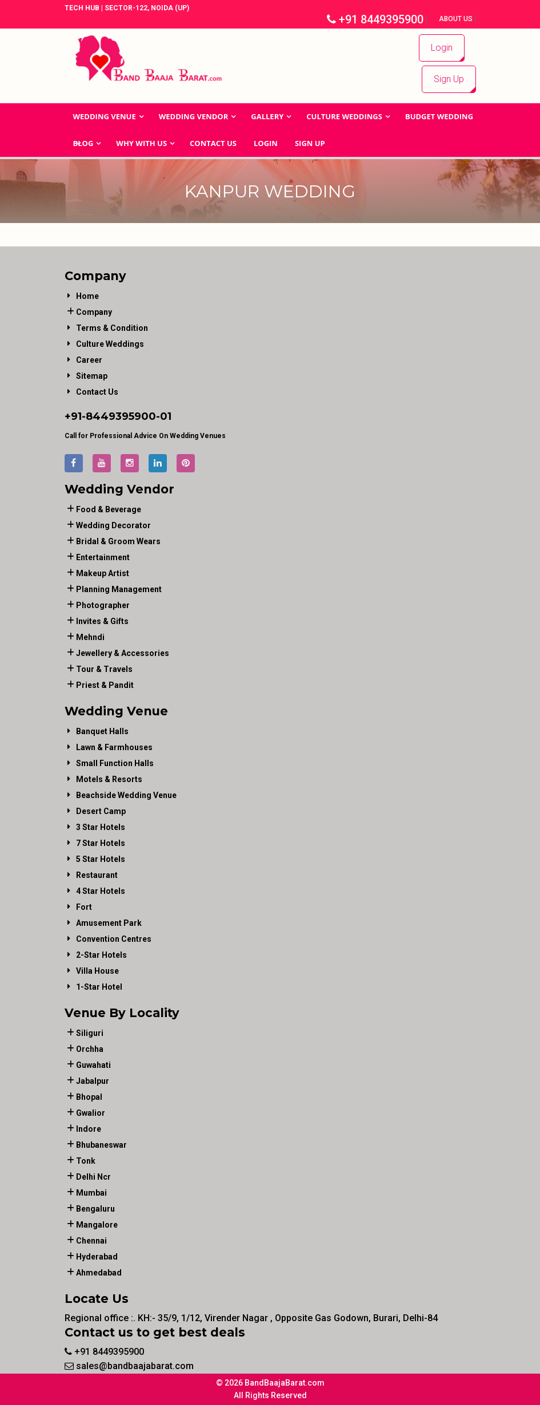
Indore (88, 1128)
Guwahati (93, 1065)
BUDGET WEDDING (439, 116)
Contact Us (213, 143)
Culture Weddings (344, 116)
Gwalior (90, 1112)
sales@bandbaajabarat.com (129, 1366)
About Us (456, 19)
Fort (84, 907)
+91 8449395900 (375, 19)
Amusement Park (109, 923)
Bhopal (89, 1097)
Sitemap (91, 375)
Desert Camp (101, 811)
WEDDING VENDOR (194, 116)
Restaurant (97, 875)
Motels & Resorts (109, 779)
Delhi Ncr (93, 1176)
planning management (119, 589)
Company (94, 312)
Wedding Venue (104, 116)
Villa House (97, 970)
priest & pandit (105, 685)
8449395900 (121, 416)
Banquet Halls (102, 731)
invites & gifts (102, 621)
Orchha (89, 1049)
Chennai (91, 1240)
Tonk (85, 1160)
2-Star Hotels (101, 954)
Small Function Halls (115, 763)
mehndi (90, 637)
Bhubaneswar (101, 1144)
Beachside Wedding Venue (126, 795)
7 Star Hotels (100, 843)
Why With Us (141, 143)
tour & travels (104, 669)
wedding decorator (113, 525)
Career (89, 360)
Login (442, 47)
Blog (83, 143)
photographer (103, 605)
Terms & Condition (112, 328)
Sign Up (449, 79)
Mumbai (91, 1192)
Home (87, 296)
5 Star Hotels (100, 859)
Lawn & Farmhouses (114, 747)
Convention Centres (113, 939)
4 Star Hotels (100, 891)
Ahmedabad (99, 1272)
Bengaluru (95, 1208)
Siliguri (89, 1033)
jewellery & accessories (122, 653)
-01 (163, 416)
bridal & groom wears (118, 541)
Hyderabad (97, 1256)
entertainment (103, 557)
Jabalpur (92, 1081)
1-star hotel (99, 986)
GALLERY (267, 116)
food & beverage (108, 509)
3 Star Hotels (100, 827)
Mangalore (97, 1224)
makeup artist (102, 573)
